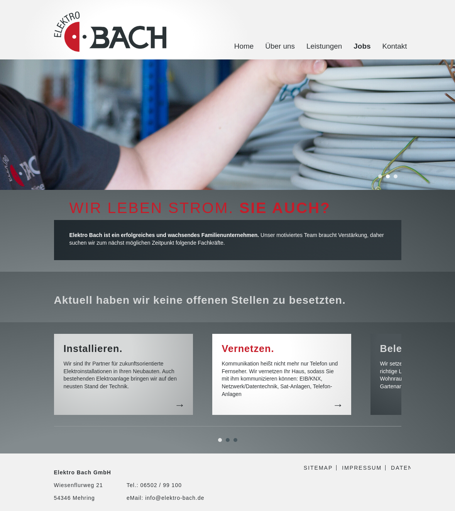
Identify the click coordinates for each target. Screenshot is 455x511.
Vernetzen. (248, 348)
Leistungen (324, 46)
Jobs (362, 46)
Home (244, 46)
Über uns (280, 46)
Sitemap (318, 468)
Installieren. (93, 348)
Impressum (362, 468)
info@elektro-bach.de (174, 498)
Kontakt (394, 46)
